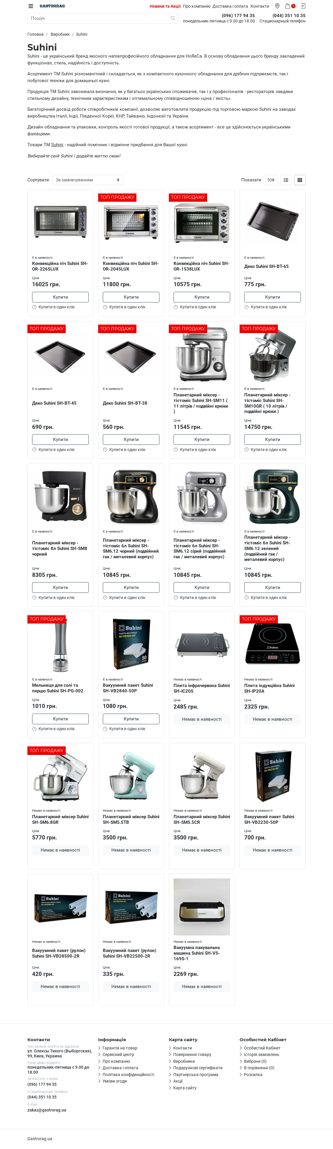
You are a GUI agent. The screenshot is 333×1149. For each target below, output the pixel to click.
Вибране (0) (255, 1062)
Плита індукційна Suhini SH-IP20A (269, 688)
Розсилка (253, 1075)
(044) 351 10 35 (42, 1097)
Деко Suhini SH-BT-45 (54, 403)
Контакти (260, 6)
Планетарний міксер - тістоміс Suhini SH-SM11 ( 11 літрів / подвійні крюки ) (201, 403)
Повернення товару (192, 1055)
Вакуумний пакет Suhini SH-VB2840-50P (128, 688)
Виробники (184, 1062)
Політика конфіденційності (128, 1075)
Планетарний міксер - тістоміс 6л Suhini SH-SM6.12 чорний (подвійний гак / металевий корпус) (131, 548)
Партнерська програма (195, 1075)
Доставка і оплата (230, 6)
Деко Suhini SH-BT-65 (266, 266)
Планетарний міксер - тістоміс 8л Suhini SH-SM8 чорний (59, 548)
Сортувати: (38, 180)
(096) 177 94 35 (42, 1085)
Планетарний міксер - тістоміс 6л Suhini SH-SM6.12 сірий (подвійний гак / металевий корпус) (200, 548)
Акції (177, 1081)
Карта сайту (185, 1088)
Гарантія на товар (120, 1048)
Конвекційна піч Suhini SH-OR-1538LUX (202, 266)
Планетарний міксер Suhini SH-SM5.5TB (131, 819)
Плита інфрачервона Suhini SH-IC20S (202, 688)
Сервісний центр (118, 1055)
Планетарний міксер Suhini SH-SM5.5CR (202, 819)
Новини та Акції (165, 6)
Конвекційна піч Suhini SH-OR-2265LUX (60, 266)
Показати (251, 180)
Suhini (57, 144)
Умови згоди (115, 1081)
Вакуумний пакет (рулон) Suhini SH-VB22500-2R (129, 953)
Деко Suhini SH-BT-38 (125, 403)
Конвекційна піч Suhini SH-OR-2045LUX (131, 266)
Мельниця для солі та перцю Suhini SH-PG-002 (57, 688)
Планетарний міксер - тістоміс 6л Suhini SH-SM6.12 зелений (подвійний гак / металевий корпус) (267, 548)
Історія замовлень (261, 1055)
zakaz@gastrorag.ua (46, 1110)
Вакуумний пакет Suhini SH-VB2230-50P (269, 819)
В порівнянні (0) (259, 1068)
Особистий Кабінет (262, 1048)
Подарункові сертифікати (197, 1068)
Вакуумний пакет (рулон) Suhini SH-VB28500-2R (58, 953)
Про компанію (197, 6)
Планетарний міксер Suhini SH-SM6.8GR (60, 819)
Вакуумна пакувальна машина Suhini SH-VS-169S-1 (197, 953)
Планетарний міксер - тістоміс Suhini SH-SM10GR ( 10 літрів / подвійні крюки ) (267, 403)
